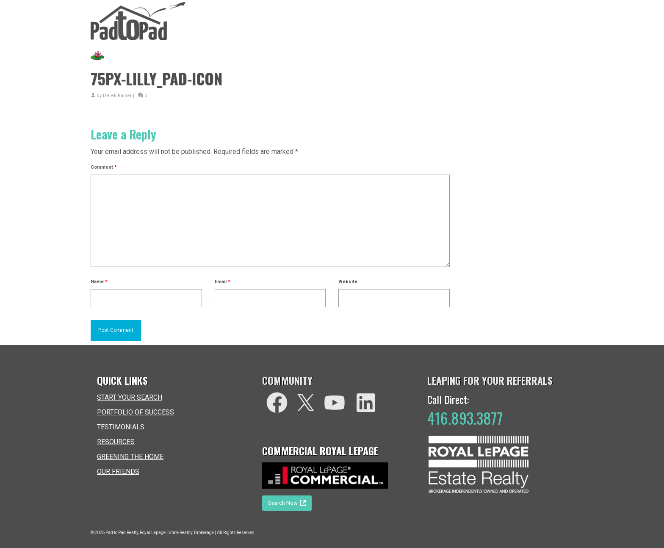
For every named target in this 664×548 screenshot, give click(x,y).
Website (347, 281)
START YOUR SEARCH (129, 397)
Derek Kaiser (117, 95)
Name (99, 281)
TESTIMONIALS (120, 427)
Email (222, 281)
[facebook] (277, 402)
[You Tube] (334, 402)
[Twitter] (305, 402)
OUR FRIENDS (118, 471)
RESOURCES (116, 442)
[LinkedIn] (366, 402)
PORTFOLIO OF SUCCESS (135, 412)
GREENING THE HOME (130, 457)
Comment (104, 167)
